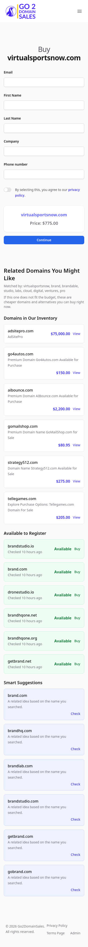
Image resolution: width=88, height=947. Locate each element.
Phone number (15, 164)
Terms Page (56, 933)
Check (75, 713)
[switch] (7, 190)
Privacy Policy (57, 925)
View (76, 333)
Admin (75, 933)
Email (8, 72)
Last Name (12, 118)
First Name (12, 95)
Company (11, 141)
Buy (77, 549)
